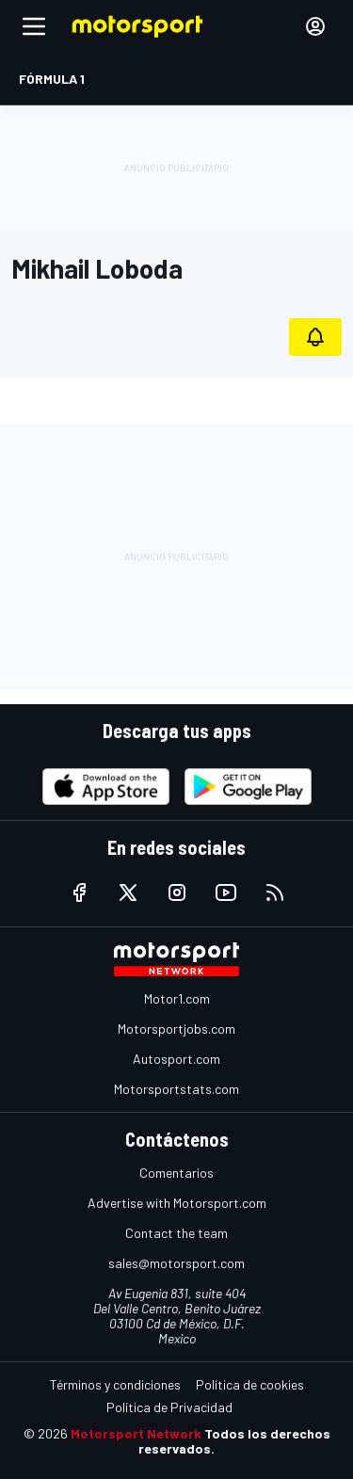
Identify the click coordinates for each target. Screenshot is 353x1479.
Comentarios (176, 1173)
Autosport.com (176, 1059)
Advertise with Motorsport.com (177, 1203)
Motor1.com (177, 998)
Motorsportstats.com (176, 1089)
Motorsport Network (136, 1433)
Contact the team (176, 1233)
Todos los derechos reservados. (234, 1440)
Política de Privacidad (169, 1407)
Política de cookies (250, 1384)
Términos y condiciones (115, 1384)
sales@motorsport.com (176, 1263)
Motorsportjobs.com (176, 1029)
